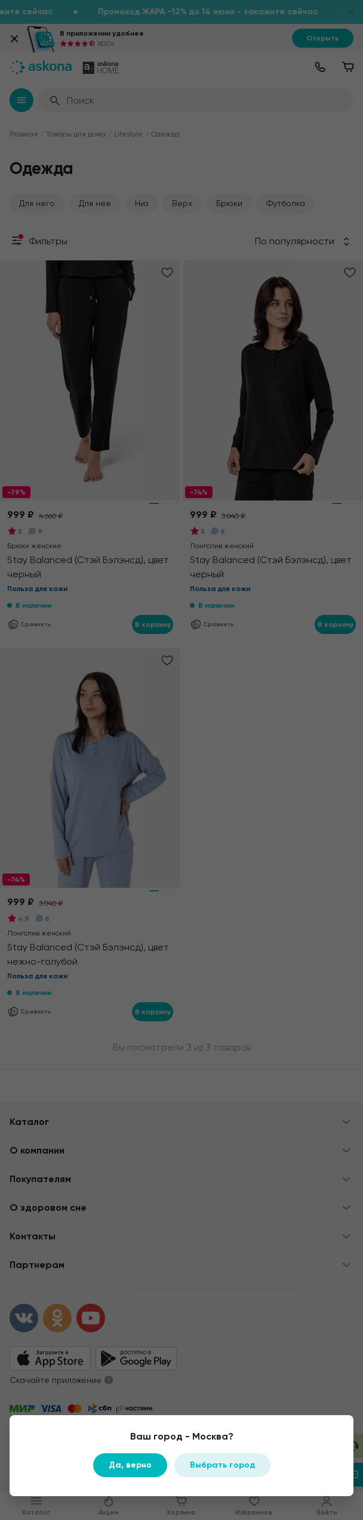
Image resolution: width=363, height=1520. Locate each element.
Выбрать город (222, 1465)
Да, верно (130, 1465)
